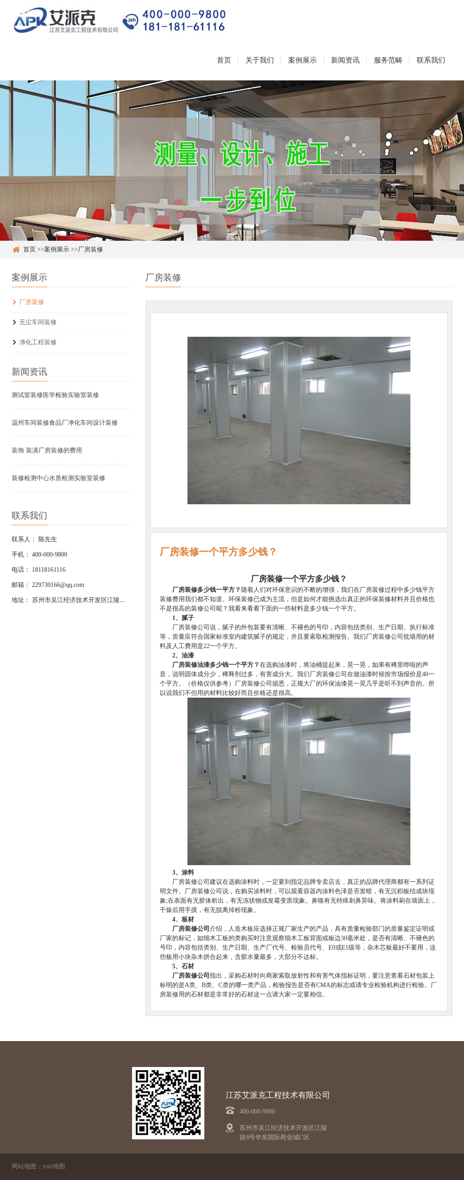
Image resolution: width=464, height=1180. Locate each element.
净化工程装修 (38, 342)
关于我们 (259, 60)
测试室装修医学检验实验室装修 (55, 395)
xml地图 (54, 1166)
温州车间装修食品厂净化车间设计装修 (65, 422)
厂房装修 (90, 249)
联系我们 (431, 60)
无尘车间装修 (38, 322)
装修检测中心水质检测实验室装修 (58, 478)
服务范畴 (388, 60)
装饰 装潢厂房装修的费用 (47, 450)
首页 (224, 60)
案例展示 (302, 60)
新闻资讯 (345, 60)
